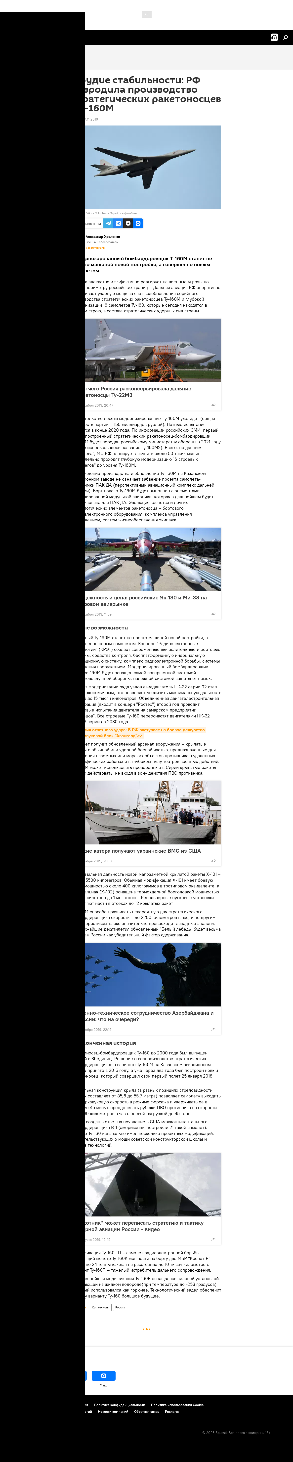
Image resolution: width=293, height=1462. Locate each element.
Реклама (172, 1411)
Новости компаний (113, 1411)
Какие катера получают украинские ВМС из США (139, 850)
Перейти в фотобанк (123, 213)
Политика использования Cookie (177, 1405)
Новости (80, 1307)
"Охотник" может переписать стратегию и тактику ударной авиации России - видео (140, 1225)
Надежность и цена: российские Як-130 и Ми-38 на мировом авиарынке (142, 600)
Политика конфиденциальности (119, 1405)
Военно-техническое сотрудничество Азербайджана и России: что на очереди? (145, 1015)
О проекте (13, 1405)
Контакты (35, 1405)
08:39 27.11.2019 (85, 119)
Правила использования (68, 1405)
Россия (120, 1307)
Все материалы (95, 248)
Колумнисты (100, 1307)
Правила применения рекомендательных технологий (48, 1411)
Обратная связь (146, 1411)
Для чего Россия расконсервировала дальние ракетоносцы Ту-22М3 (134, 391)
